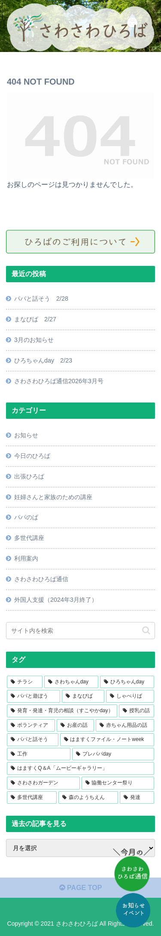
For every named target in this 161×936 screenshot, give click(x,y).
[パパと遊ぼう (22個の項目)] (33, 696)
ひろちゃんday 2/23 (43, 360)
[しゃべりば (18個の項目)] (130, 696)
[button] (146, 630)
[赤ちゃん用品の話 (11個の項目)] (125, 725)
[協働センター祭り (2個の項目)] (118, 783)
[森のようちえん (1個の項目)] (88, 797)
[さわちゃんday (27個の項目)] (71, 682)
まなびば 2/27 (35, 319)
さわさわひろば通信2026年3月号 (58, 381)
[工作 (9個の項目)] (38, 754)
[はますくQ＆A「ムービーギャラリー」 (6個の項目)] (80, 768)
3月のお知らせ (34, 339)
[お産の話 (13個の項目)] (75, 725)
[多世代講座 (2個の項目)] (31, 797)
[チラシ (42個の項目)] (25, 682)
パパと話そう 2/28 (41, 298)
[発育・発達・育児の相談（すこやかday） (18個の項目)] (62, 710)
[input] (80, 630)
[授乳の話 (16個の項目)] (136, 710)
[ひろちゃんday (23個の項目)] (127, 682)
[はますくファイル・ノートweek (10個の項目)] (107, 739)
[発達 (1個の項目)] (137, 797)
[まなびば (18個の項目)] (83, 696)
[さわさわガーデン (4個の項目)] (43, 783)
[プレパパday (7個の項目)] (113, 754)
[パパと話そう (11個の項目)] (32, 739)
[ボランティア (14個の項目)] (31, 725)
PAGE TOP (80, 887)
